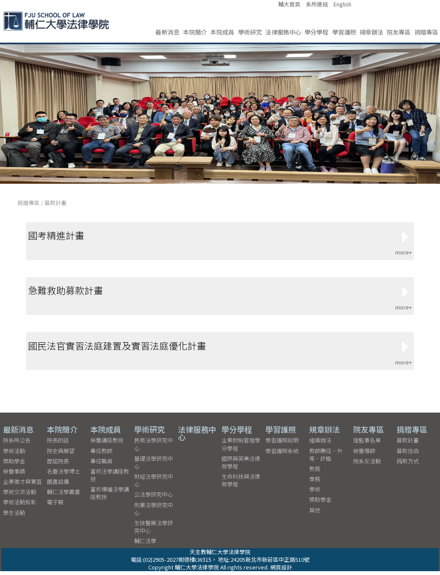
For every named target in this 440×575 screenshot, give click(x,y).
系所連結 (317, 4)
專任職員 (101, 465)
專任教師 (101, 455)
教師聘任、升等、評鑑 (325, 458)
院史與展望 (61, 455)
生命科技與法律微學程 (240, 484)
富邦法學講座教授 (109, 479)
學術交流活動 (19, 495)
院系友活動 (367, 465)
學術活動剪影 (19, 506)
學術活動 (14, 455)
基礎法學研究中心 (153, 466)
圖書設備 (58, 485)
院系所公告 (17, 444)
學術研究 (250, 32)
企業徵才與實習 (22, 485)
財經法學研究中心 (153, 484)
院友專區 (399, 32)
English (342, 4)
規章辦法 (371, 32)
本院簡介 (195, 32)
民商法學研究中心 (153, 448)
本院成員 (222, 32)
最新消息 (167, 32)
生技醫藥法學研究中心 (153, 530)
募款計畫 (55, 203)
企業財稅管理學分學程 (240, 448)
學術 (314, 493)
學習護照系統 (282, 455)
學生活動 (14, 516)
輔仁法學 (145, 545)
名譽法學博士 (63, 475)
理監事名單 (367, 444)
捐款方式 (408, 465)
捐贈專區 (426, 32)
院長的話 (58, 444)
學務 (314, 483)
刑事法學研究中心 (153, 512)
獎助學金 (14, 465)
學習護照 (344, 32)
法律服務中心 (283, 32)
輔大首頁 (289, 4)
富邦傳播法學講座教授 (109, 497)
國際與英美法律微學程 (240, 466)
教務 (314, 472)
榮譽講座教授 (107, 444)
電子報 (55, 506)
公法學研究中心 (153, 498)
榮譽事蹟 (14, 475)
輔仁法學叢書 (63, 495)
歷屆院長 (58, 465)
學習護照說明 (282, 444)
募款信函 (408, 455)
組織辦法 (320, 444)
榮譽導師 (364, 455)
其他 (314, 514)
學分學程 (316, 32)
